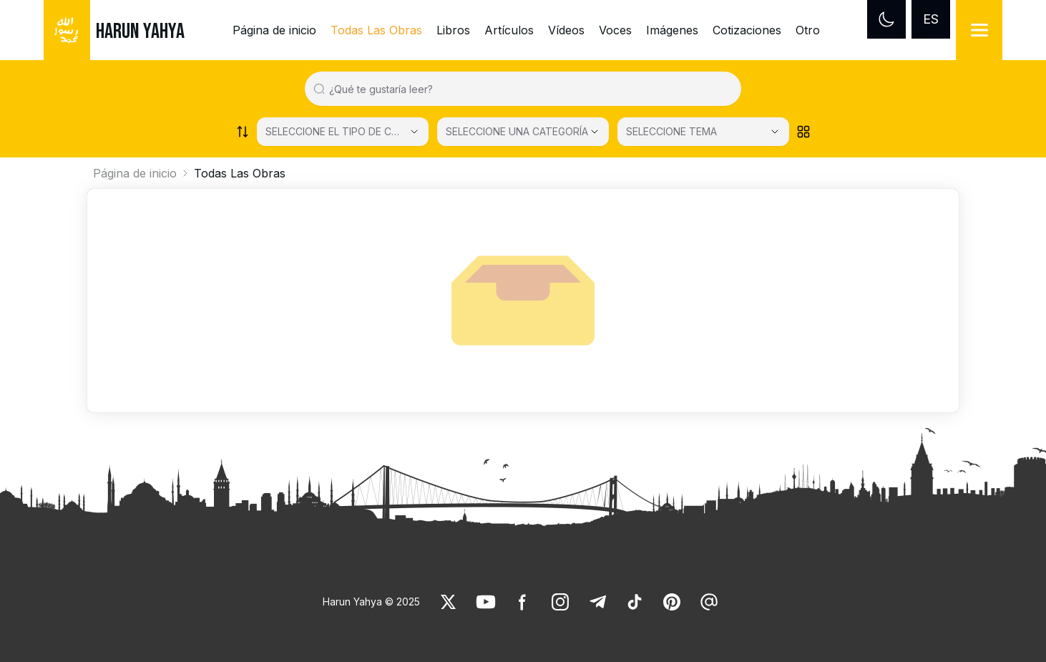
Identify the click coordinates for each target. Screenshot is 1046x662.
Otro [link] (808, 30)
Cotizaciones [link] (747, 30)
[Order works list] (242, 131)
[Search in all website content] (528, 89)
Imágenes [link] (672, 30)
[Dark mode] (886, 19)
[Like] (448, 602)
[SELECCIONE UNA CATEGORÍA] (523, 132)
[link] (448, 602)
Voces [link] (615, 30)
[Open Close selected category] (594, 131)
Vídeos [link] (566, 30)
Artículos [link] (509, 30)
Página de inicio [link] (274, 30)
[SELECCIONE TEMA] (703, 132)
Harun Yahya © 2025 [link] (371, 601)
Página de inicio (135, 173)
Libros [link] (453, 30)
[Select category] (343, 131)
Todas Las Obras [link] (376, 30)
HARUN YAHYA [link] (140, 31)
